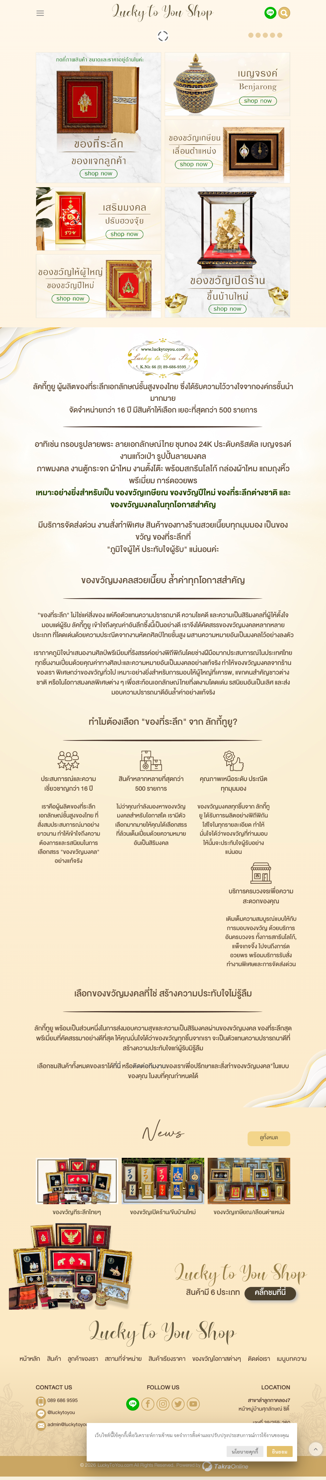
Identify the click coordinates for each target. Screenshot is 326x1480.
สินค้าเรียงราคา (167, 1364)
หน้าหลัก (30, 1364)
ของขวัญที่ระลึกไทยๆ (77, 1217)
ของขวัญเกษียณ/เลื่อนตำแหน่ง (249, 1217)
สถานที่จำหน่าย (123, 1364)
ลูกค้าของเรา (83, 1364)
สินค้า (54, 1364)
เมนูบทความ (292, 1364)
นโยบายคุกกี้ (245, 1451)
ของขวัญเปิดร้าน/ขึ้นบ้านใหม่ (163, 1217)
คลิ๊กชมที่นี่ (270, 1297)
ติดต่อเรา (259, 1364)
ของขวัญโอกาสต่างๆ (216, 1364)
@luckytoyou (61, 1417)
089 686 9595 (62, 1405)
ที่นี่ (117, 1071)
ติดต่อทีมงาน (149, 1071)
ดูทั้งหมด (274, 1142)
